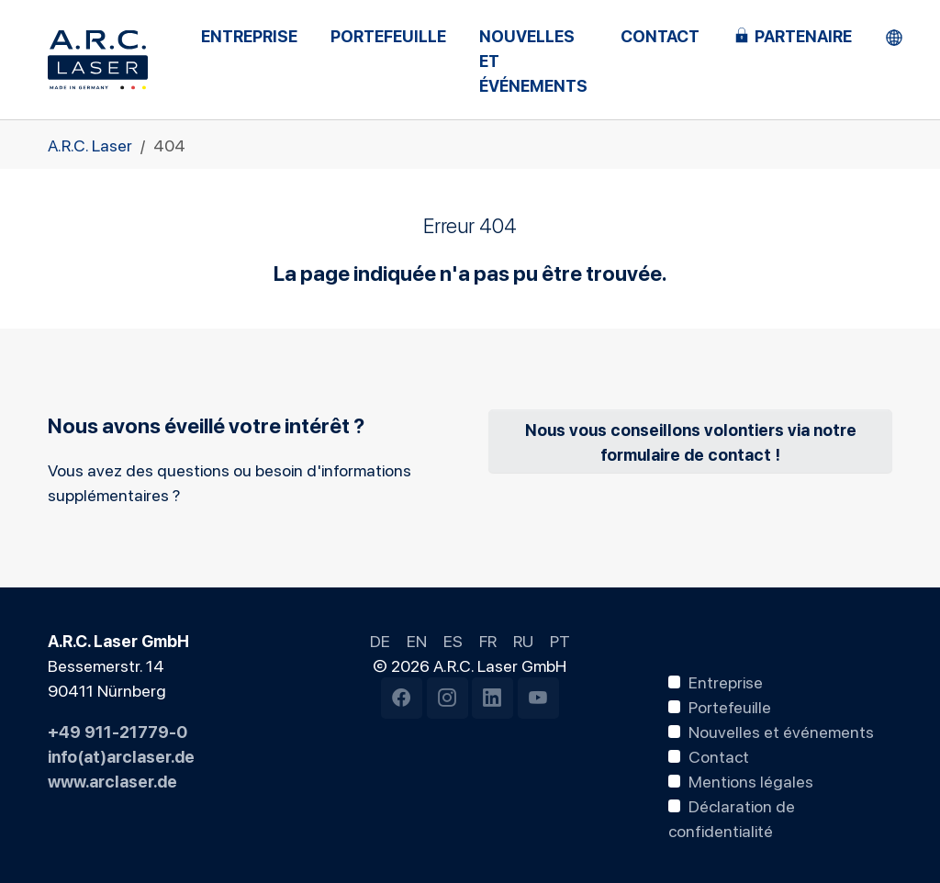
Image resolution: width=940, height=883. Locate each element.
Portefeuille (729, 705)
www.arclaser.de (112, 780)
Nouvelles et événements (781, 730)
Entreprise (725, 681)
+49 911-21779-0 (117, 730)
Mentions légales (750, 780)
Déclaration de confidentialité (732, 817)
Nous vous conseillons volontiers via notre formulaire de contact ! (690, 441)
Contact (718, 755)
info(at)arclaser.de (121, 755)
